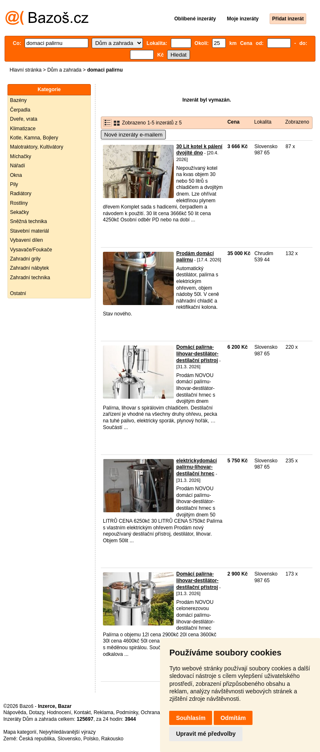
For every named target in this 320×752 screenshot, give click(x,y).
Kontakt (82, 712)
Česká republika (37, 739)
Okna (16, 175)
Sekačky (19, 212)
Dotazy (36, 712)
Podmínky (127, 712)
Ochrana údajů (157, 712)
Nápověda (14, 712)
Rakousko (112, 739)
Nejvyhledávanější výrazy (67, 732)
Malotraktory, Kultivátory (36, 147)
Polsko (90, 739)
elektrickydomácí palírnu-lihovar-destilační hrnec (196, 467)
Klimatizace (22, 129)
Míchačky (20, 156)
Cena (234, 122)
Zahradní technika (30, 277)
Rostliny (19, 203)
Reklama (103, 712)
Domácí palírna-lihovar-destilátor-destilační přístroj (197, 353)
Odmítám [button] (233, 718)
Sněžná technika (28, 221)
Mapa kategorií (19, 732)
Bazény (18, 100)
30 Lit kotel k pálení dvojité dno (199, 150)
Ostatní (18, 293)
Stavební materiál (29, 231)
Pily (14, 184)
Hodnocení (59, 712)
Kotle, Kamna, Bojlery (34, 138)
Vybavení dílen (26, 240)
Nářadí (17, 166)
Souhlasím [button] (190, 718)
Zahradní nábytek (29, 268)
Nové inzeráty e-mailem (133, 135)
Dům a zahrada (64, 70)
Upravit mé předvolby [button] (205, 733)
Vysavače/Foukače (31, 250)
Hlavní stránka (26, 70)
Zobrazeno (297, 122)
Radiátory (20, 193)
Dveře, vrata (23, 119)
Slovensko (69, 739)
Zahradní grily (25, 259)
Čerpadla (20, 110)
